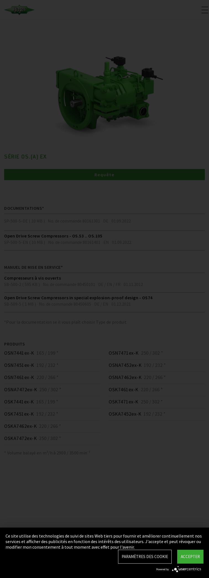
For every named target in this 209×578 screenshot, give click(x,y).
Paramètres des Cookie (145, 556)
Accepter (190, 556)
